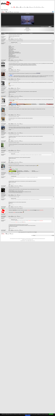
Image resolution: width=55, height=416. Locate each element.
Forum (15, 7)
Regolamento (32, 7)
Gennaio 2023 (41, 210)
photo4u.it (24, 240)
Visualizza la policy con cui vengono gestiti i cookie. (27, 239)
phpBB (30, 240)
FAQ (35, 7)
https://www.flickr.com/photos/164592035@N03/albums (16, 192)
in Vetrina (28, 210)
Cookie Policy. (27, 415)
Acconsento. (51, 414)
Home (12, 7)
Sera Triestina (4, 9)
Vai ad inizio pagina (3, 69)
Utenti (28, 7)
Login (43, 7)
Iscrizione (40, 7)
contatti (26, 240)
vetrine (14, 212)
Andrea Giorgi (33, 240)
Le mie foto (22, 7)
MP (37, 7)
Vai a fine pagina (3, 39)
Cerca (25, 7)
